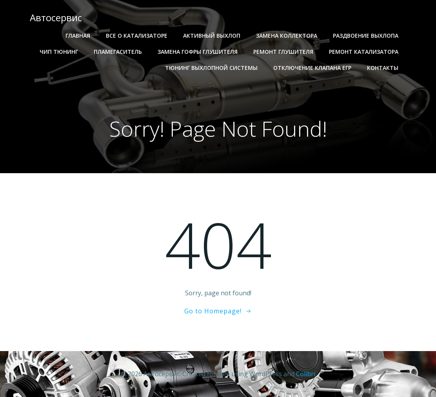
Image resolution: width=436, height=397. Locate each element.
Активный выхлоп (211, 35)
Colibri (305, 374)
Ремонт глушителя (283, 51)
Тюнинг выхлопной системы (211, 67)
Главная (77, 35)
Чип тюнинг (59, 51)
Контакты (382, 67)
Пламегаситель (118, 51)
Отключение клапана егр (312, 67)
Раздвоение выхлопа (365, 35)
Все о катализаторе (136, 35)
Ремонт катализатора (363, 51)
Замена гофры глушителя (198, 51)
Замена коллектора (286, 35)
